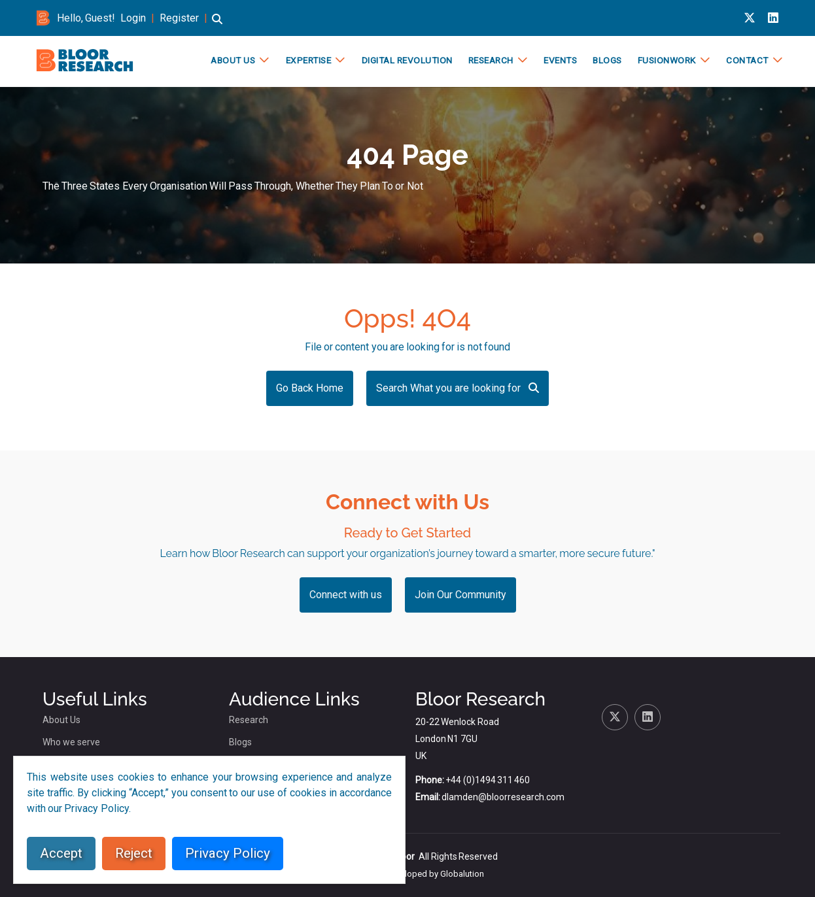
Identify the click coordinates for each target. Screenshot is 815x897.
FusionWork (666, 60)
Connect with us (345, 594)
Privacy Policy (227, 853)
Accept (61, 853)
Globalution (462, 874)
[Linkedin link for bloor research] (773, 18)
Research (490, 60)
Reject (133, 853)
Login (133, 18)
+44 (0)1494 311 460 (487, 780)
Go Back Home (309, 388)
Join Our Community (460, 594)
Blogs (606, 60)
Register (179, 18)
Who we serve (71, 742)
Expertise (308, 60)
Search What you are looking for (457, 388)
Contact (746, 60)
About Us (232, 60)
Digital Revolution (406, 60)
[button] (217, 25)
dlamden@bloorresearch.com (503, 797)
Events (559, 60)
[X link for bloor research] (749, 18)
